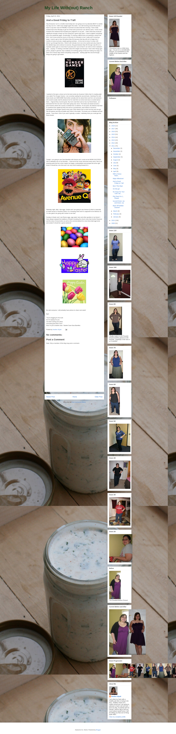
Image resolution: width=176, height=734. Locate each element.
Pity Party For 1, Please (118, 197)
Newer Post (50, 397)
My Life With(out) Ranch (69, 7)
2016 (113, 131)
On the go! (116, 189)
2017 (113, 128)
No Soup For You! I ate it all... (119, 192)
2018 (113, 126)
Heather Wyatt (116, 696)
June (115, 165)
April (115, 171)
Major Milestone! (118, 178)
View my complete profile (117, 717)
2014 (113, 137)
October (116, 154)
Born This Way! (118, 186)
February (116, 214)
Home (75, 397)
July (114, 163)
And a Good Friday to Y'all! (118, 182)
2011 (113, 146)
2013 (113, 140)
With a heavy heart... (117, 175)
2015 (113, 134)
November (116, 151)
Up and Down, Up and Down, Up (119, 202)
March (115, 211)
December (116, 148)
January (116, 217)
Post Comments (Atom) (78, 402)
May (114, 168)
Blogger (98, 730)
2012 (113, 143)
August (115, 160)
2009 (113, 223)
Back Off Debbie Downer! (118, 206)
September (117, 157)
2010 (113, 220)
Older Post (98, 397)
